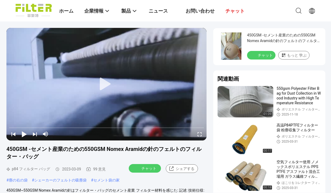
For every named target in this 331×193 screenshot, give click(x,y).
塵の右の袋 (18, 180)
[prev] (13, 134)
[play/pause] (24, 134)
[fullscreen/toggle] (199, 134)
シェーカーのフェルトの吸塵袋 (60, 180)
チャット (145, 168)
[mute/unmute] (45, 134)
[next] (35, 134)
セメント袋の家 (106, 180)
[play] (106, 84)
